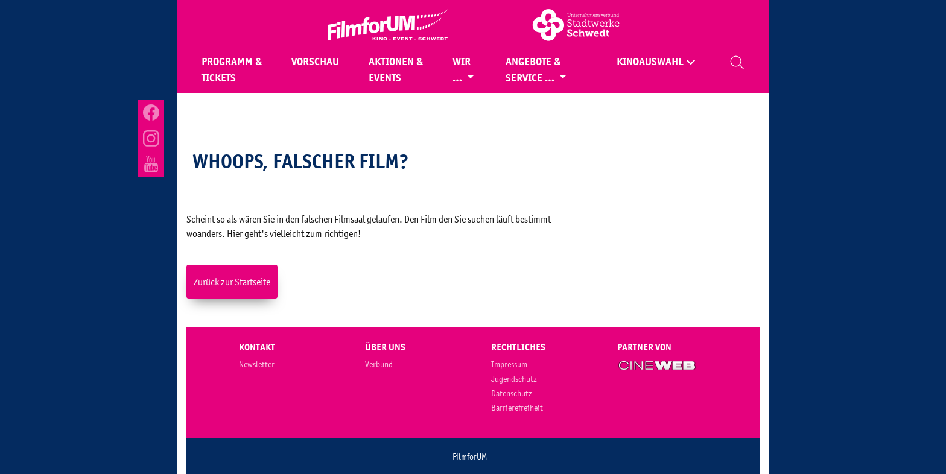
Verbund (379, 364)
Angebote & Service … (533, 69)
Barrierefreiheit (517, 407)
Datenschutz (511, 393)
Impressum (509, 364)
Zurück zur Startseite (232, 281)
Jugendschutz (514, 379)
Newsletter (257, 364)
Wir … (461, 69)
